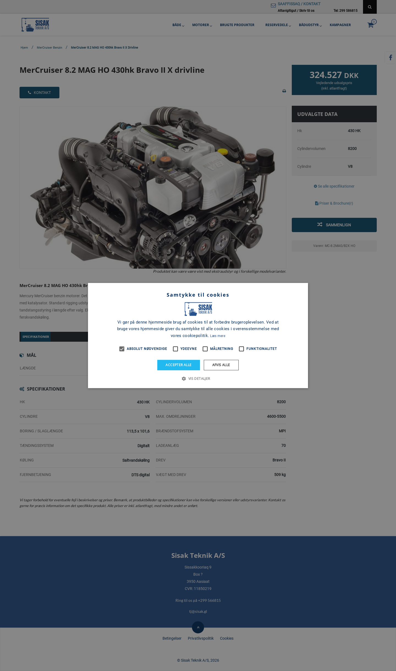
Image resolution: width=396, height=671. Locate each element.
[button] (198, 378)
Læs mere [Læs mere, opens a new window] (217, 336)
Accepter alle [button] (178, 365)
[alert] (198, 335)
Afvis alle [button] (221, 365)
